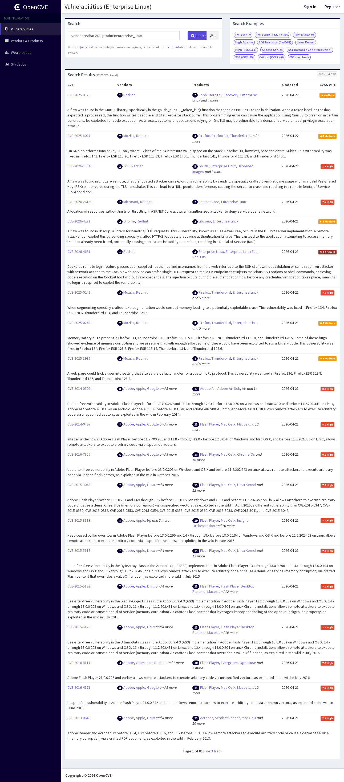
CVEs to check (299, 57)
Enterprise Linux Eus (241, 251)
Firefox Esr (220, 135)
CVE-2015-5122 (78, 586)
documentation (175, 47)
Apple (140, 388)
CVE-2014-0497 (78, 424)
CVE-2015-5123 (78, 627)
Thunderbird (240, 135)
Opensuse (144, 662)
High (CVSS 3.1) (245, 50)
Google (153, 388)
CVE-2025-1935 (78, 358)
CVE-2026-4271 (78, 221)
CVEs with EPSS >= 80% (272, 35)
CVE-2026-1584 (78, 166)
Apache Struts (272, 50)
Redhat (129, 94)
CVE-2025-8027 (78, 135)
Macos (242, 424)
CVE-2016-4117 (78, 662)
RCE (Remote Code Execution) (309, 50)
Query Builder (88, 47)
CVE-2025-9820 (78, 94)
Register (332, 6)
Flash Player (209, 424)
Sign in (310, 6)
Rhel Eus (199, 256)
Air (244, 388)
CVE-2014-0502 (78, 388)
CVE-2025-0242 (78, 322)
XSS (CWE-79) (244, 57)
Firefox (204, 135)
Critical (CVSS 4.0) (271, 57)
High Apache (244, 42)
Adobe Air (208, 388)
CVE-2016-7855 (78, 454)
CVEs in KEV (243, 35)
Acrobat (206, 717)
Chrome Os (246, 454)
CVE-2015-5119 (78, 550)
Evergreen (229, 662)
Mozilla (128, 135)
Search (199, 35)
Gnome (129, 221)
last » (218, 751)
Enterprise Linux (223, 166)
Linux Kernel (305, 42)
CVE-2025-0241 (78, 292)
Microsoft (130, 201)
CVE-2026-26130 (79, 201)
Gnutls (204, 166)
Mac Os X (228, 424)
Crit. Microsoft (304, 35)
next (209, 751)
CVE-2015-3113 (78, 520)
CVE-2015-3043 (78, 484)
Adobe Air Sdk (228, 388)
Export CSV (327, 74)
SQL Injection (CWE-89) (275, 42)
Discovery (230, 94)
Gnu (126, 166)
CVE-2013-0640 (78, 717)
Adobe (128, 388)
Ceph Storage (210, 94)
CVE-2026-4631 (78, 251)
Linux (151, 484)
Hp (149, 520)
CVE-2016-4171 (78, 687)
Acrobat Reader (227, 717)
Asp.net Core (209, 201)
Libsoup (205, 221)
